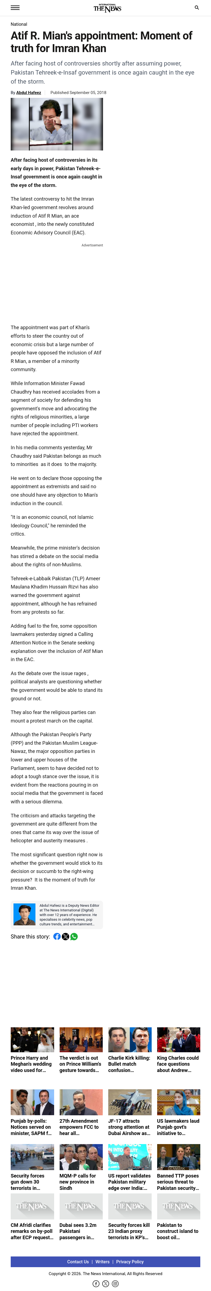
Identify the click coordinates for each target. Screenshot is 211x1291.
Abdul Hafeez (28, 92)
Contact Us (78, 1261)
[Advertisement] (57, 282)
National (19, 24)
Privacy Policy (130, 1261)
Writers (103, 1261)
